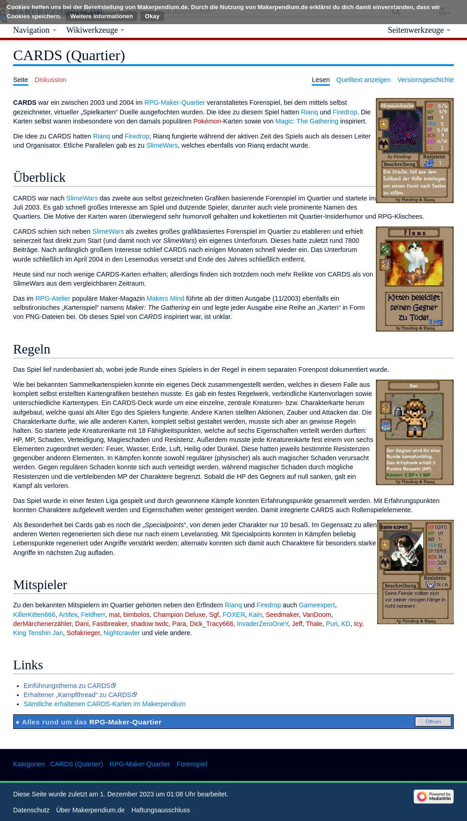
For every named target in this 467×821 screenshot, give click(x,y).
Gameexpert (317, 605)
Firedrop (345, 112)
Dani (82, 623)
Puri (332, 623)
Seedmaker (282, 614)
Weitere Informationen (101, 16)
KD (345, 623)
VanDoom (316, 614)
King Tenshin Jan (38, 632)
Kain (255, 614)
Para (179, 623)
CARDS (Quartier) (76, 764)
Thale (314, 623)
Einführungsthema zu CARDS (67, 685)
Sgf (214, 614)
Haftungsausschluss (160, 810)
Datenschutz (31, 810)
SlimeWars (162, 145)
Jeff (297, 623)
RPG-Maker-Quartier (175, 102)
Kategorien (29, 764)
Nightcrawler (122, 632)
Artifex (68, 614)
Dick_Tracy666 (211, 623)
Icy (358, 623)
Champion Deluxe (179, 614)
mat (114, 614)
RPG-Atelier (53, 298)
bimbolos (136, 614)
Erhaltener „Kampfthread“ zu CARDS (77, 694)
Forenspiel (191, 764)
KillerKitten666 (34, 614)
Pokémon (207, 121)
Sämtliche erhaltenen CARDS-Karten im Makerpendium (105, 704)
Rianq (309, 112)
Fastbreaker (109, 623)
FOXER (234, 614)
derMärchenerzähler (42, 623)
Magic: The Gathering (306, 121)
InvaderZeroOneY (262, 623)
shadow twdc (149, 623)
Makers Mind (165, 298)
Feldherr (93, 614)
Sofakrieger (83, 632)
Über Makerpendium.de (90, 810)
